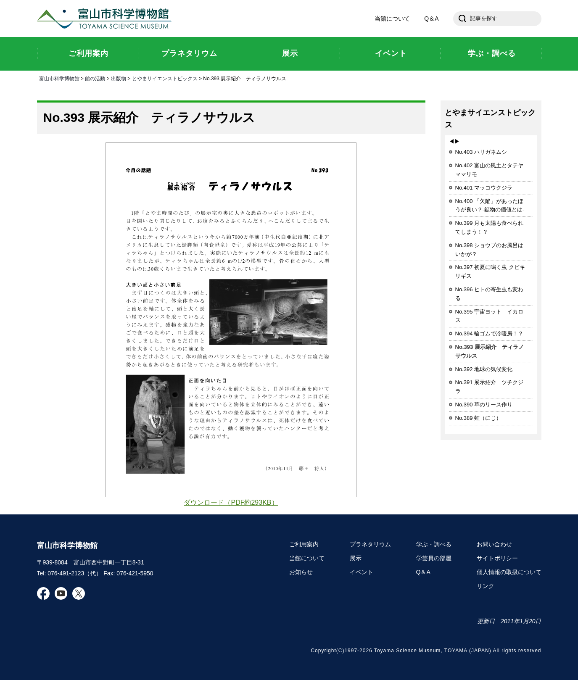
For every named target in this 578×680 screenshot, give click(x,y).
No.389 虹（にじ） (478, 418)
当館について (392, 18)
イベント (361, 572)
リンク (485, 585)
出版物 (118, 79)
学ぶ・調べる (433, 544)
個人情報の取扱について (509, 572)
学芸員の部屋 (433, 558)
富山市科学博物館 (106, 18)
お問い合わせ (494, 544)
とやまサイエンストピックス (165, 79)
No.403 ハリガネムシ (481, 152)
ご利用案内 (304, 544)
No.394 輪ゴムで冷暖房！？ (489, 333)
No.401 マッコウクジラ (484, 187)
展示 (356, 558)
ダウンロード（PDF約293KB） (231, 502)
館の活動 (95, 79)
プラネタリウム (370, 544)
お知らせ (301, 572)
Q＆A (431, 18)
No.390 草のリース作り (484, 404)
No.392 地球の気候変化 (484, 369)
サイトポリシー (497, 558)
